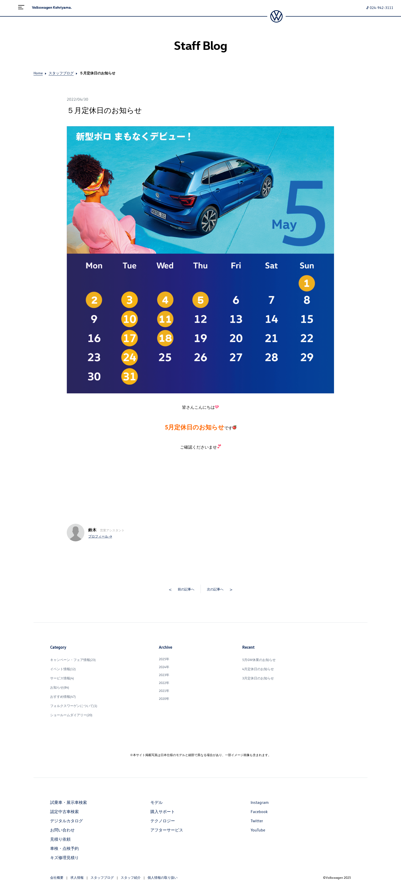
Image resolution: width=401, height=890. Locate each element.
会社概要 (56, 877)
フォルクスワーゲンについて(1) (73, 705)
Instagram (260, 802)
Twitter (257, 820)
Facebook (259, 811)
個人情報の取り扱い (162, 877)
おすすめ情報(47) (63, 696)
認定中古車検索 (64, 811)
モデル (156, 802)
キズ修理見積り (64, 857)
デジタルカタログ (66, 820)
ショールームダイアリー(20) (71, 715)
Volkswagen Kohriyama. (52, 7)
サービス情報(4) (62, 678)
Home (38, 73)
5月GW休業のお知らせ (259, 659)
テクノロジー (162, 820)
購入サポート (162, 811)
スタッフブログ (61, 73)
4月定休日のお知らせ (258, 669)
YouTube (258, 829)
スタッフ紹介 (131, 877)
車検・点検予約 (64, 848)
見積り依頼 (60, 839)
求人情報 (77, 877)
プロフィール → (100, 536)
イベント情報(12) (63, 669)
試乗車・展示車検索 (68, 802)
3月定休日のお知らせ (258, 678)
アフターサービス (166, 829)
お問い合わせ (62, 829)
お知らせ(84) (59, 687)
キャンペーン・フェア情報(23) (73, 659)
